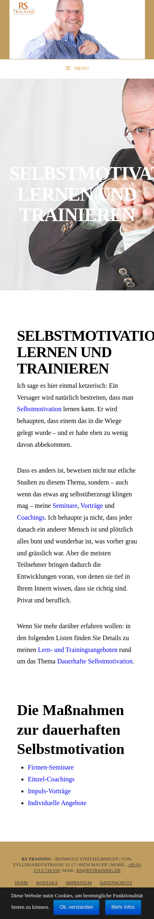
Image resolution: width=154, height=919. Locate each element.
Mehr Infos (123, 907)
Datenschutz (116, 882)
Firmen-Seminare (51, 767)
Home (21, 882)
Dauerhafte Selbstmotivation (95, 661)
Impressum (79, 882)
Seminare (65, 505)
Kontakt (46, 882)
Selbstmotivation (39, 408)
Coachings (31, 517)
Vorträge (91, 505)
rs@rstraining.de (98, 870)
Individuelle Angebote (57, 802)
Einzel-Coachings (51, 779)
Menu (77, 68)
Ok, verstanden (76, 907)
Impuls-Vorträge (49, 791)
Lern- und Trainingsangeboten (77, 649)
